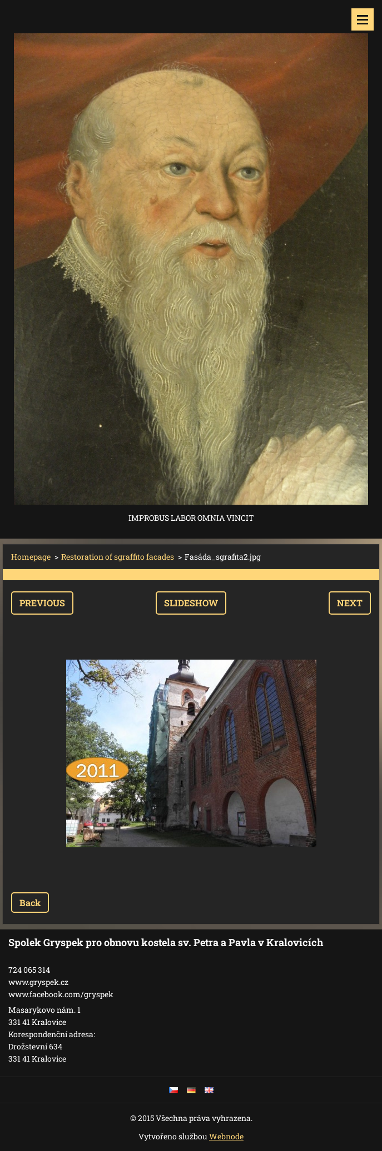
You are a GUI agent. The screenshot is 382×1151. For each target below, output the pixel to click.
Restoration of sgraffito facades (117, 556)
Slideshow (191, 603)
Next (350, 603)
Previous (42, 603)
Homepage (31, 556)
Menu (362, 19)
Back (30, 902)
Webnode (226, 1136)
